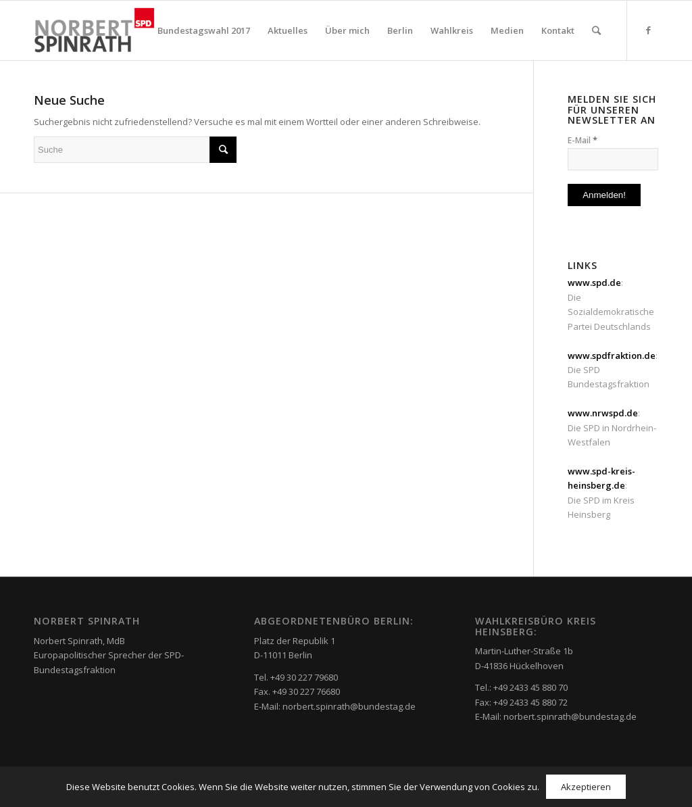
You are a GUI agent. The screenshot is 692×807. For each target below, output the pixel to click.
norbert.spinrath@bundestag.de (349, 706)
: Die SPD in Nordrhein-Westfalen (612, 427)
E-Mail (582, 140)
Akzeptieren (586, 787)
